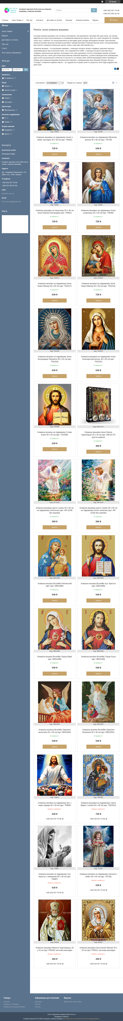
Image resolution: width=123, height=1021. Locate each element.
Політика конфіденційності (91, 1019)
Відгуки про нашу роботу (73, 1002)
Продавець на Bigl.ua (61, 1016)
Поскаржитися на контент (72, 1019)
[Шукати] (94, 10)
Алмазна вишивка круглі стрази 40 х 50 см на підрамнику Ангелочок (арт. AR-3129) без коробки (55, 510)
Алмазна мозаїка (82, 20)
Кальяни (69, 20)
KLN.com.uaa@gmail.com (11, 202)
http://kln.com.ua (8, 194)
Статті (4, 48)
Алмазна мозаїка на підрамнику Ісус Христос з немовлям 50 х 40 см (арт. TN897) (54, 876)
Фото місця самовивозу (11, 53)
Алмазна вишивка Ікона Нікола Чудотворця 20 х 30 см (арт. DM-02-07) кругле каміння (98, 434)
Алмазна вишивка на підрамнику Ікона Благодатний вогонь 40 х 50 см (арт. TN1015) (98, 359)
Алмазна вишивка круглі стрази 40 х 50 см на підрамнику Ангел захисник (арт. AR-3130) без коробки (98, 510)
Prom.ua (72, 1014)
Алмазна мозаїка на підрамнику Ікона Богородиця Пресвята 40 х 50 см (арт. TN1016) (54, 359)
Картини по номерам (11, 1004)
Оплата (37, 1004)
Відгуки (95, 20)
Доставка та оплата (54, 20)
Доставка (38, 1002)
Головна (5, 20)
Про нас (29, 20)
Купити (54, 154)
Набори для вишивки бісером (14, 1007)
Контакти (39, 20)
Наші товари (17, 20)
